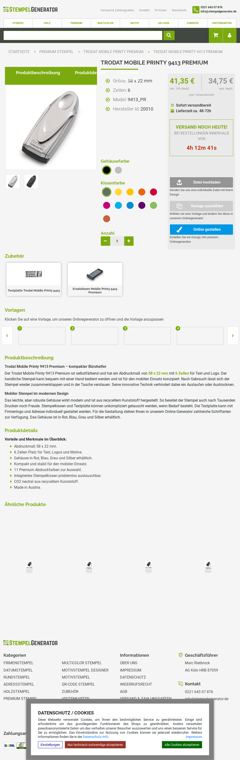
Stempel (18, 23)
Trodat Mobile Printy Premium (113, 52)
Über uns (128, 634)
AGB (123, 662)
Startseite (19, 52)
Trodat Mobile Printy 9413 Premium (188, 52)
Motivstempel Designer (85, 641)
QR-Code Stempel (78, 655)
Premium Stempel (57, 52)
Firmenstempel (19, 634)
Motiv (135, 23)
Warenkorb (179, 10)
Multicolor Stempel (82, 634)
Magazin (128, 691)
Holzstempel (17, 662)
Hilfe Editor (10, 742)
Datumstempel (18, 641)
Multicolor (105, 23)
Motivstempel (76, 648)
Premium (76, 23)
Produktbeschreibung (34, 312)
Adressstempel (19, 655)
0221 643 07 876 (199, 662)
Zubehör (193, 23)
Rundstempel (17, 648)
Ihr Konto (161, 10)
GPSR (125, 698)
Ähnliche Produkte (135, 312)
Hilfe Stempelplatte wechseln (215, 742)
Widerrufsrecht (136, 655)
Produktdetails (86, 312)
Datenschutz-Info (95, 737)
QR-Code (163, 23)
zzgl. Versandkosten (201, 94)
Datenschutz (133, 648)
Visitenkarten (222, 23)
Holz (47, 23)
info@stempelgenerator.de (206, 670)
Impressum (194, 737)
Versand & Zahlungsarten (118, 10)
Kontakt (144, 10)
